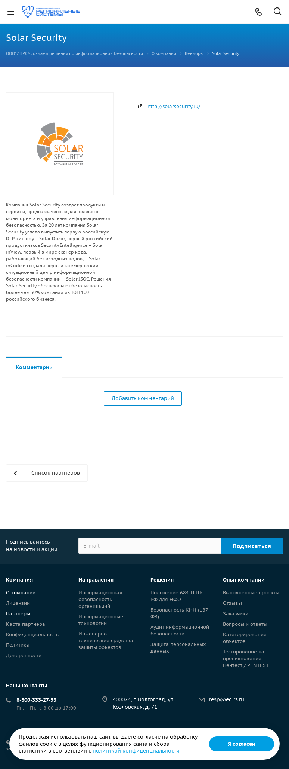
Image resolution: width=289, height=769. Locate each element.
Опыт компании (244, 579)
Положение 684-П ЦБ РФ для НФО (176, 596)
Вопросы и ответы (245, 624)
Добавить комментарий (143, 398)
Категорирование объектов (245, 637)
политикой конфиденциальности (136, 750)
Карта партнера (25, 624)
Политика (17, 645)
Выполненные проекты (251, 592)
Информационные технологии (100, 619)
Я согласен (241, 744)
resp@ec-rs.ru (226, 699)
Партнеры (18, 613)
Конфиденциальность (32, 634)
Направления (96, 579)
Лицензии (18, 603)
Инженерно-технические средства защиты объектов (105, 640)
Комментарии (34, 367)
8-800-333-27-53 (36, 699)
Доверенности (23, 655)
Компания (19, 579)
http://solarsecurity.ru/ (173, 106)
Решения (162, 579)
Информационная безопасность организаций (100, 599)
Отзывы (232, 603)
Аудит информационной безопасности (179, 630)
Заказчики (235, 613)
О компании (20, 592)
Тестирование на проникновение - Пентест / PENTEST (246, 658)
